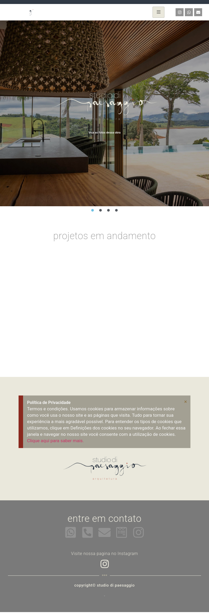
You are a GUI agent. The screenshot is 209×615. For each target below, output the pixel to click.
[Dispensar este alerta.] (185, 401)
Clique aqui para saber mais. (55, 440)
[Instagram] (104, 563)
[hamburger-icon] (158, 12)
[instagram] (138, 532)
